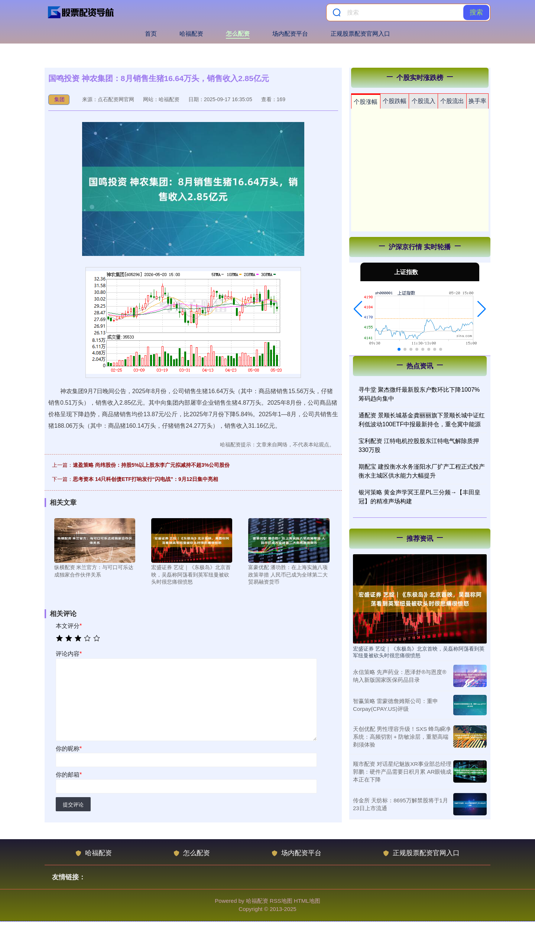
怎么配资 (238, 34)
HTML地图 (307, 901)
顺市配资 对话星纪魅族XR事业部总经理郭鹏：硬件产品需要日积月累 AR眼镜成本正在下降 (402, 772)
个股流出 (452, 101)
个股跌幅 (394, 101)
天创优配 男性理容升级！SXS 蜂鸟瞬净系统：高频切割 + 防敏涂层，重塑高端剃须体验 (402, 737)
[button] (358, 309)
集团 (59, 99)
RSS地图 (281, 901)
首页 (151, 34)
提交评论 (73, 805)
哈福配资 (191, 34)
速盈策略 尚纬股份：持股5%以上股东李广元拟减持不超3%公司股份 (151, 465)
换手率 (477, 101)
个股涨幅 (365, 102)
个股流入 (423, 101)
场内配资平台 (290, 34)
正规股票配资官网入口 (360, 34)
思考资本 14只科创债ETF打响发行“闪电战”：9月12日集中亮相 (145, 479)
